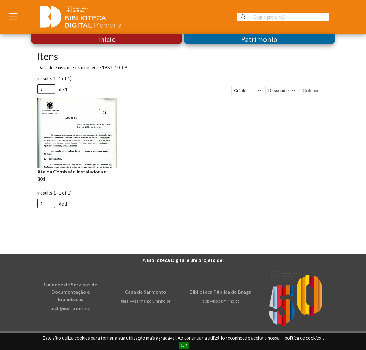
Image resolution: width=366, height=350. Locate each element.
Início (107, 39)
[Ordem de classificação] (282, 90)
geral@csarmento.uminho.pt (145, 301)
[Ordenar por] (248, 90)
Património (259, 39)
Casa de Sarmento (145, 292)
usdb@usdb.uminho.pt (70, 308)
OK (184, 345)
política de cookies (303, 338)
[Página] (46, 89)
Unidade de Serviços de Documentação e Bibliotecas (70, 291)
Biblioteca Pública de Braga (220, 292)
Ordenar (310, 90)
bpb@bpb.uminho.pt (220, 301)
